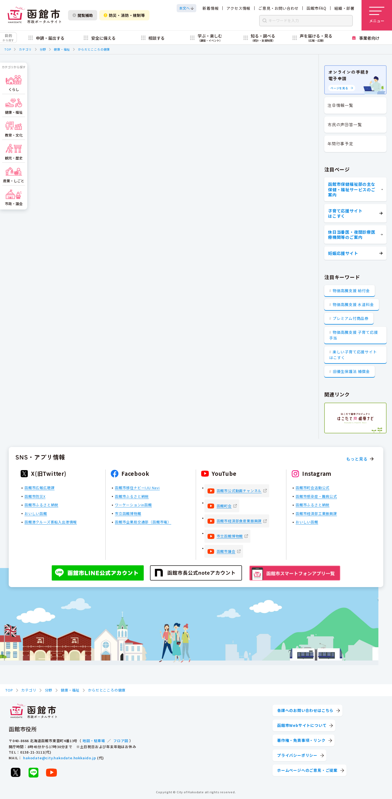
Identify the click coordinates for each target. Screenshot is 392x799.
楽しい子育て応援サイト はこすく (353, 354)
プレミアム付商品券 (351, 318)
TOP (7, 49)
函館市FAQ (316, 8)
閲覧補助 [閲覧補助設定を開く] (82, 15)
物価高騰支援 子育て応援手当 (353, 335)
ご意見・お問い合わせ (278, 8)
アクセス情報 (238, 8)
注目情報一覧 (340, 105)
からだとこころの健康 (94, 49)
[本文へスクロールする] (186, 8)
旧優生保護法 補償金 (351, 371)
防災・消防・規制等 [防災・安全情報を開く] (124, 15)
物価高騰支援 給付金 (351, 290)
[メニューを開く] (377, 15)
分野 (43, 49)
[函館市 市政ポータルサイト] (34, 15)
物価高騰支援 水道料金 (353, 304)
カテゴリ (25, 49)
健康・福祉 (62, 49)
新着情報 (211, 8)
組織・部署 (344, 8)
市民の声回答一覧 (344, 124)
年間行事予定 (340, 143)
